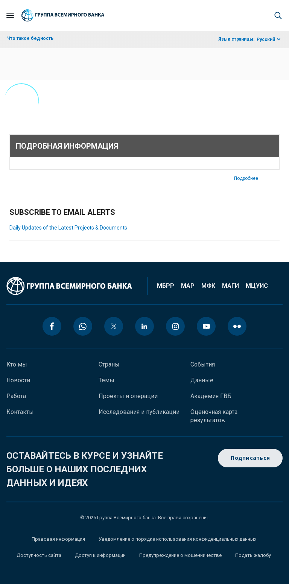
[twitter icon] (113, 326)
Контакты (20, 411)
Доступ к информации (100, 555)
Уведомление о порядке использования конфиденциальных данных (177, 539)
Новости (18, 380)
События (202, 364)
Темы (106, 380)
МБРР (165, 285)
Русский (266, 39)
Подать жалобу (253, 555)
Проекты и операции (128, 396)
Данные (201, 380)
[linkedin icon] (144, 326)
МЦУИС (257, 285)
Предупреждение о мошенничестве (180, 555)
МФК (208, 285)
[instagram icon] (175, 326)
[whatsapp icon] (82, 326)
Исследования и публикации (139, 411)
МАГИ (230, 285)
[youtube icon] (206, 326)
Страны (109, 364)
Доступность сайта (39, 555)
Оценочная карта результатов (213, 416)
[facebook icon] (52, 326)
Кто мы (16, 364)
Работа (16, 396)
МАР (188, 285)
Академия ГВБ (210, 396)
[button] (278, 15)
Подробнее (246, 178)
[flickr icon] (237, 326)
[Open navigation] (10, 15)
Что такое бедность (30, 38)
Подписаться (250, 458)
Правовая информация (58, 539)
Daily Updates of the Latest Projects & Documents (68, 228)
